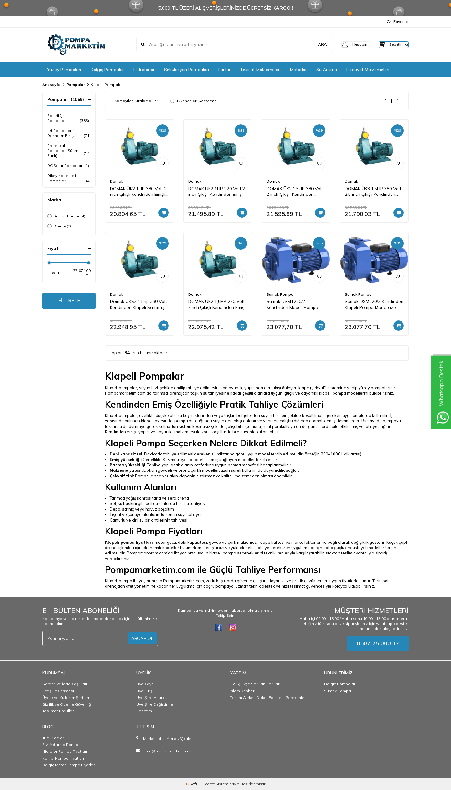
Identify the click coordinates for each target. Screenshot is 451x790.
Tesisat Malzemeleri (260, 69)
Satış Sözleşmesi (58, 691)
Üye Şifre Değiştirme (154, 704)
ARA (310, 44)
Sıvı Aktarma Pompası (62, 744)
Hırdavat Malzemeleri (367, 69)
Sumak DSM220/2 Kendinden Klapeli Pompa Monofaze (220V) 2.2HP (374, 304)
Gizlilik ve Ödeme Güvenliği (67, 704)
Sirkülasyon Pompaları (186, 69)
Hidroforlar (144, 69)
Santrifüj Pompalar (69, 118)
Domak (60, 226)
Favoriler (398, 21)
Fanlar (224, 69)
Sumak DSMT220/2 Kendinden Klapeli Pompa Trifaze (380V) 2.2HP (292, 304)
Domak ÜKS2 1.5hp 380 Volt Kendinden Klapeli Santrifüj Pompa (138, 304)
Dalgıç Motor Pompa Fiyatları (69, 764)
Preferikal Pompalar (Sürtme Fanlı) (69, 150)
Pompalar (75, 84)
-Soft (192, 784)
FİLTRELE (69, 301)
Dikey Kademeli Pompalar (69, 178)
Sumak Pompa (66, 216)
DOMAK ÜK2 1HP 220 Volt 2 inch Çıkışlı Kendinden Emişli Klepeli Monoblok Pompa (216, 192)
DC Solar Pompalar (68, 165)
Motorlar (298, 69)
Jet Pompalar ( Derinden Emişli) (69, 133)
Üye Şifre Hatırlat (151, 697)
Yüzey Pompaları (64, 69)
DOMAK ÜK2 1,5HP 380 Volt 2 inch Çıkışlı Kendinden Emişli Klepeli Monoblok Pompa (295, 192)
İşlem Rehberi (242, 691)
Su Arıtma (326, 69)
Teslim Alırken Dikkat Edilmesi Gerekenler (268, 697)
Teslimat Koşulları (58, 711)
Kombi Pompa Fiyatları (63, 758)
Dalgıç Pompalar (107, 69)
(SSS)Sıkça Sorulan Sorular (254, 684)
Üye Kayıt (144, 684)
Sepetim (144, 711)
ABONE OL (142, 638)
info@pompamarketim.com (170, 751)
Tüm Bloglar (53, 737)
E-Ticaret (207, 784)
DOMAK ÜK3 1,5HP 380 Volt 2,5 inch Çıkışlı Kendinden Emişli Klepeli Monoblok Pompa (373, 192)
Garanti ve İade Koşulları (64, 684)
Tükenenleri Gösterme (193, 100)
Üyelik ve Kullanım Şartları (65, 697)
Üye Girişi (144, 691)
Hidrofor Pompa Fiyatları (64, 751)
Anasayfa (51, 84)
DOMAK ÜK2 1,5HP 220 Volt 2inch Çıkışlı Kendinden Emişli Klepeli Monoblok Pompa (217, 304)
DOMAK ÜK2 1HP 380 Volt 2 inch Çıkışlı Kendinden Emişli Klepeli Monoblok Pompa (138, 192)
